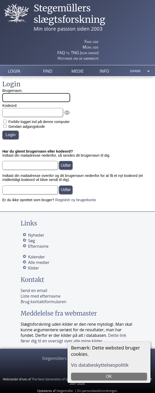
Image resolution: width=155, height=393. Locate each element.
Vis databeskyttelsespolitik (100, 365)
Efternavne (38, 246)
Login (14, 71)
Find (47, 71)
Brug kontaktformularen (43, 301)
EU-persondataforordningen (97, 391)
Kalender (36, 257)
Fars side (91, 41)
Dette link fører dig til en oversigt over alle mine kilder (73, 338)
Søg (31, 240)
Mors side (91, 47)
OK (109, 376)
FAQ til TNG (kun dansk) (77, 52)
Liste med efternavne (40, 296)
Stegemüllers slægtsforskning (69, 14)
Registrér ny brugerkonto (75, 200)
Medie (77, 71)
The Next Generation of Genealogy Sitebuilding (65, 379)
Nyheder (36, 235)
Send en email (33, 290)
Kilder (33, 268)
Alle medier (38, 262)
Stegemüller (64, 391)
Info (104, 71)
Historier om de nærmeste (78, 58)
